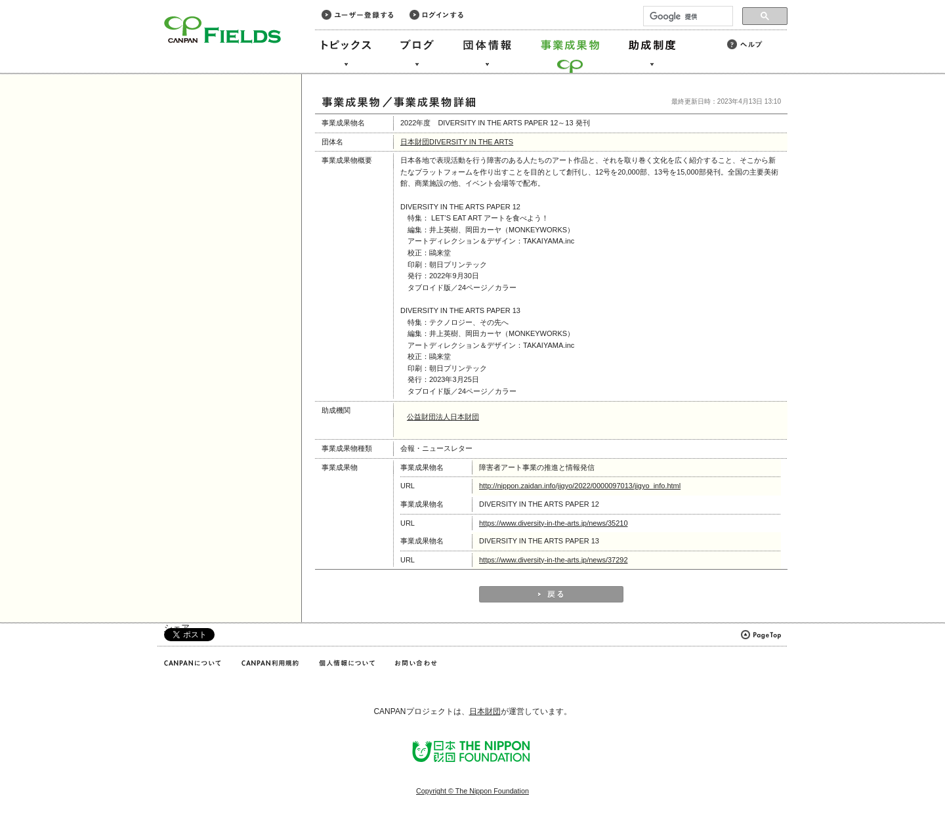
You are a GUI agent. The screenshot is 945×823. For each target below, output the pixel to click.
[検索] (687, 16)
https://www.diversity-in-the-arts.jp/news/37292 (553, 560)
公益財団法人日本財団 (443, 417)
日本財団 (485, 711)
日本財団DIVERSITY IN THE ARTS (456, 142)
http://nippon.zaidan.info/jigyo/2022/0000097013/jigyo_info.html (580, 486)
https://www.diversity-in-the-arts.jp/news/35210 (553, 523)
